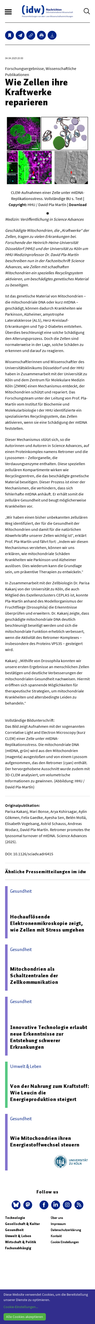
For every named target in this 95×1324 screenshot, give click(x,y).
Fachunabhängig (18, 1248)
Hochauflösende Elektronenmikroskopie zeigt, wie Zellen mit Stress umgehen (47, 923)
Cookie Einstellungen (65, 1242)
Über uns (57, 1218)
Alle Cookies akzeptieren (24, 1316)
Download (78, 204)
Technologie (15, 1217)
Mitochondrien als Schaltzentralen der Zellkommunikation (34, 975)
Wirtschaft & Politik (20, 1242)
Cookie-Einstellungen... (21, 1307)
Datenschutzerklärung (66, 1230)
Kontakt (56, 1236)
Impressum (58, 1224)
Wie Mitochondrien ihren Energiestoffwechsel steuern (45, 1141)
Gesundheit (14, 1230)
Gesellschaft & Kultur (22, 1223)
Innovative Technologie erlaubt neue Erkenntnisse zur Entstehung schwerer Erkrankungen (48, 1037)
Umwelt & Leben (18, 1236)
